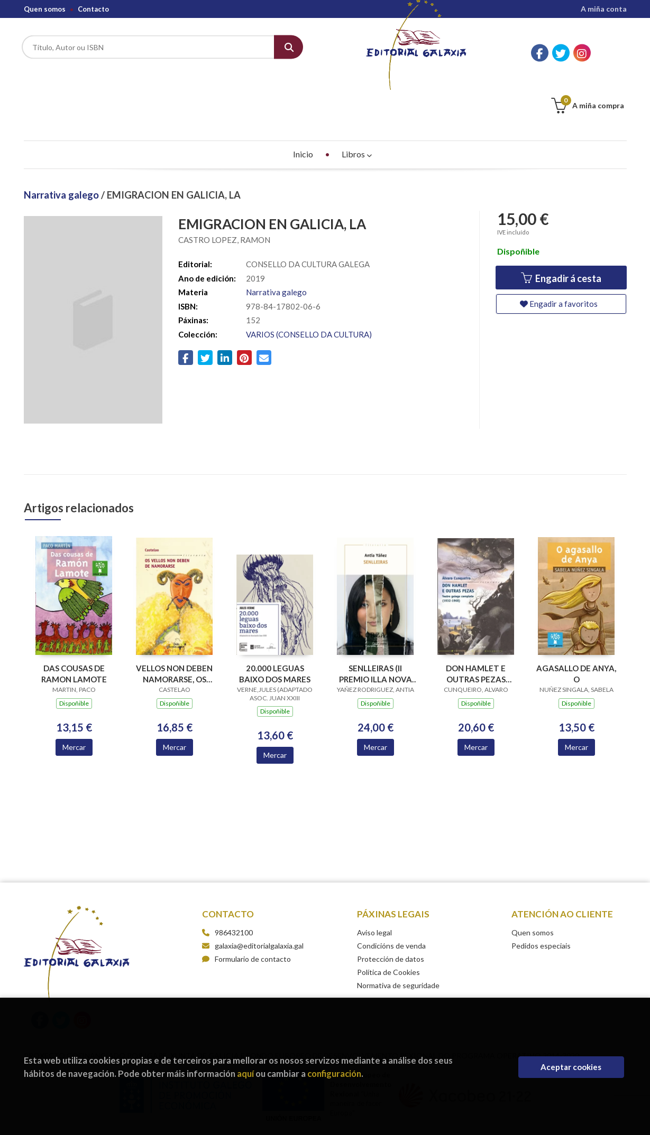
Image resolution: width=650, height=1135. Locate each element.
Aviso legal (374, 879)
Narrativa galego (62, 142)
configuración (334, 1073)
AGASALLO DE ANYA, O (576, 621)
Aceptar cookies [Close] (571, 1067)
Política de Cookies (388, 919)
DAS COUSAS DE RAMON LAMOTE (74, 621)
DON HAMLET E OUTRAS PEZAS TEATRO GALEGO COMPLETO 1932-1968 (476, 621)
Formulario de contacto (246, 906)
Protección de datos (390, 906)
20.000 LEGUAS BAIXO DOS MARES (274, 621)
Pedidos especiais (541, 892)
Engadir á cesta (561, 226)
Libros (357, 101)
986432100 (234, 879)
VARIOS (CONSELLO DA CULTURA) (309, 281)
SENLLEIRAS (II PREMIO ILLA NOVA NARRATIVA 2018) (375, 621)
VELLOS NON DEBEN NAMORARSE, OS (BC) (174, 621)
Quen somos (45, 9)
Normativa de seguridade (398, 932)
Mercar (74, 694)
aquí (245, 1073)
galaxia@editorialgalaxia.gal (253, 892)
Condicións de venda (391, 892)
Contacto (93, 9)
